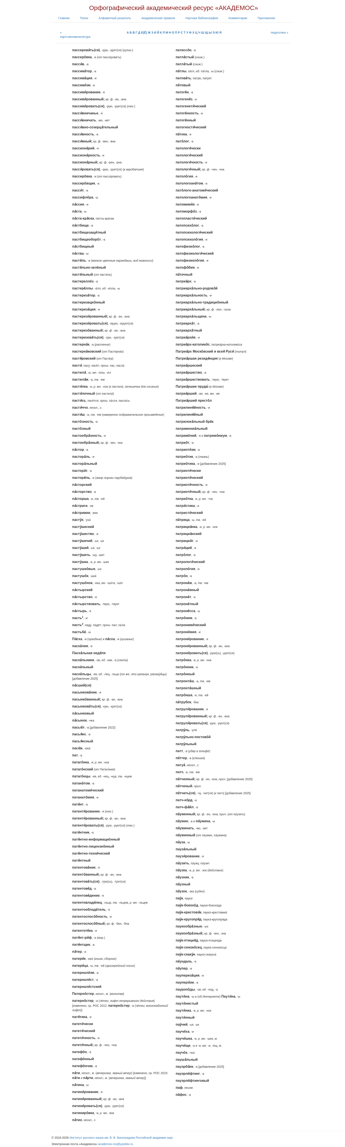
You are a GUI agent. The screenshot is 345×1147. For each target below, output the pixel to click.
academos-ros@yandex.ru (115, 1144)
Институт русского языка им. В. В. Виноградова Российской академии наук (121, 1137)
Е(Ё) (144, 32)
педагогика (278, 32)
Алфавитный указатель (115, 18)
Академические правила (158, 18)
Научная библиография (202, 18)
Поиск (84, 18)
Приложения (266, 18)
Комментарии (237, 18)
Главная (64, 18)
